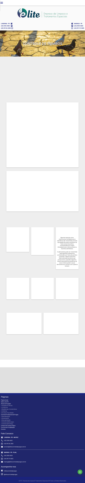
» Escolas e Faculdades (7, 413)
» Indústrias (4, 411)
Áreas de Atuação (6, 403)
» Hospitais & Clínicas (6, 405)
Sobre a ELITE (5, 402)
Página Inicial (4, 400)
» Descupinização (6, 420)
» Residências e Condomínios (9, 409)
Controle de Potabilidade (8, 427)
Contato (3, 429)
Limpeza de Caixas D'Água (8, 425)
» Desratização (5, 418)
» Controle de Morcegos (7, 422)
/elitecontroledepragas (9, 471)
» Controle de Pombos (7, 424)
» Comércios (4, 407)
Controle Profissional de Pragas (9, 414)
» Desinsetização (5, 416)
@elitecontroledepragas (9, 474)
